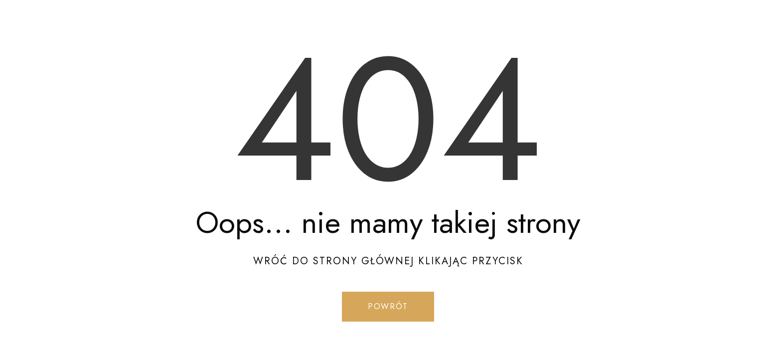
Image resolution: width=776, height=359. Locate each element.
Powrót (388, 306)
